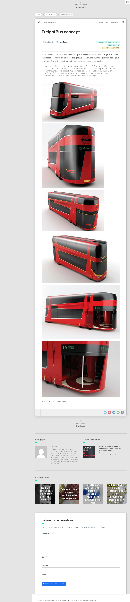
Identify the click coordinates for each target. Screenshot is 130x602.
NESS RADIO (11, 70)
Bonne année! (82, 8)
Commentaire (51, 528)
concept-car (113, 43)
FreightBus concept (64, 32)
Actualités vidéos (13, 48)
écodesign (100, 43)
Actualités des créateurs (16, 43)
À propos (9, 59)
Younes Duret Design (70, 595)
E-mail (48, 561)
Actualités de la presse (15, 37)
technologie (113, 45)
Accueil (41, 15)
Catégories (10, 54)
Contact (8, 65)
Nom (47, 552)
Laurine (69, 42)
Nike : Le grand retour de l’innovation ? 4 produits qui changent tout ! (111, 444)
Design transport (53, 15)
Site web (48, 570)
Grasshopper (82, 422)
